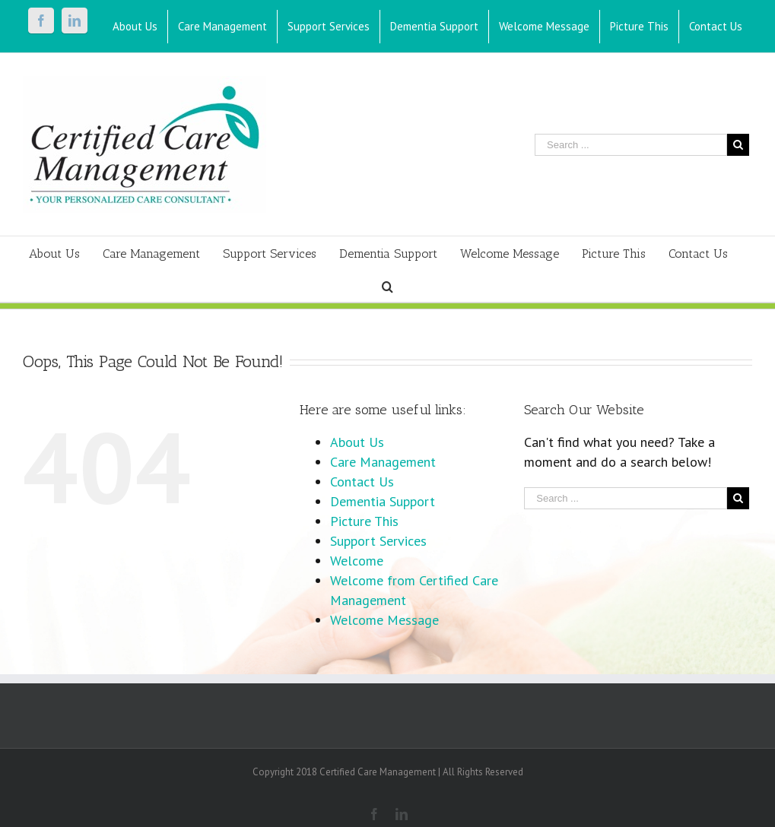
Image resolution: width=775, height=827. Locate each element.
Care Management (383, 462)
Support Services (378, 541)
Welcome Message (384, 620)
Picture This (364, 521)
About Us (357, 442)
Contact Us (362, 481)
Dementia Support (382, 501)
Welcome (356, 560)
